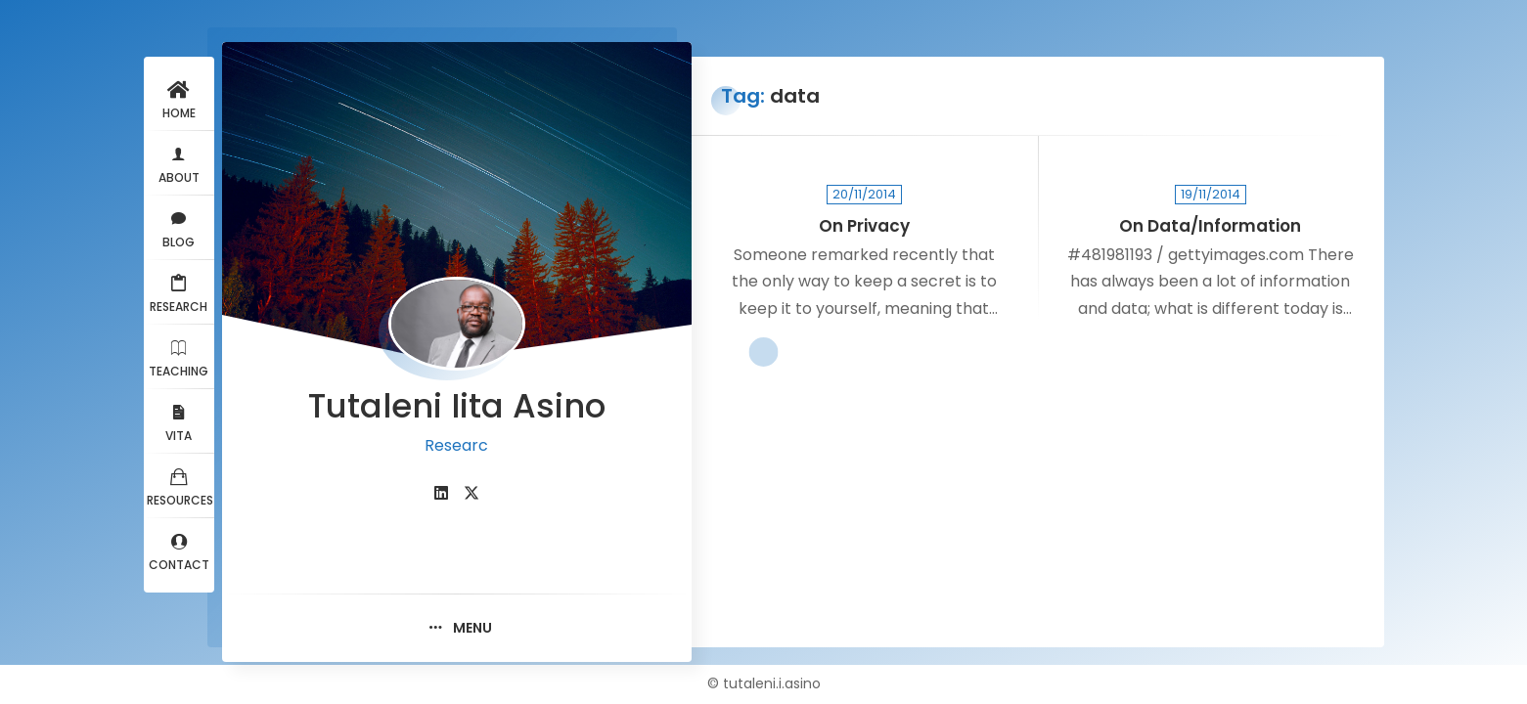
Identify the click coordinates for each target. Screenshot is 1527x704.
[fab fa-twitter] (471, 493)
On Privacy (864, 226)
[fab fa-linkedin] (441, 493)
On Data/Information (1210, 226)
